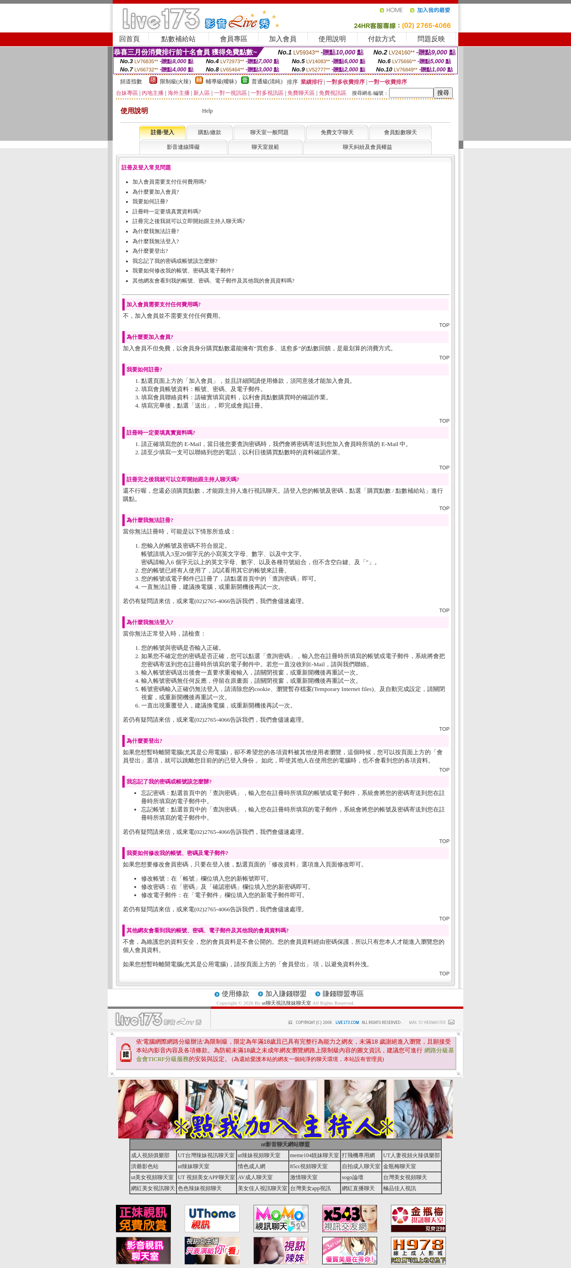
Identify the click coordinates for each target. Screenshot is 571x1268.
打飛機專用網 (358, 1155)
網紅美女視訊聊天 (153, 1188)
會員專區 (233, 39)
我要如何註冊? (150, 201)
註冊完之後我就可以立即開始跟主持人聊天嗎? (188, 221)
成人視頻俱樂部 (150, 1155)
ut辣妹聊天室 (193, 1166)
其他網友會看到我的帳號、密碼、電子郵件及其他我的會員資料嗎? (213, 281)
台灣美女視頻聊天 (405, 1177)
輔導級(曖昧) (221, 81)
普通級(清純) (267, 81)
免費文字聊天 (337, 132)
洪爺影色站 (145, 1166)
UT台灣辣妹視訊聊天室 (206, 1155)
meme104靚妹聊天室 (314, 1155)
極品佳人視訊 (399, 1188)
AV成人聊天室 (255, 1177)
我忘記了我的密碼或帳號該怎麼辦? (174, 261)
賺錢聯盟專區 (343, 993)
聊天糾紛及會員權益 (367, 147)
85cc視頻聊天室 (309, 1166)
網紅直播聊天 (358, 1188)
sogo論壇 (352, 1177)
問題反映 (431, 39)
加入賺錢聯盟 (286, 993)
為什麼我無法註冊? (155, 231)
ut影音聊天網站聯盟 (285, 1144)
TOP (444, 325)
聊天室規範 (265, 147)
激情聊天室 (304, 1177)
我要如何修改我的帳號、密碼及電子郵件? (183, 270)
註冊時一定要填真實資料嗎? (166, 211)
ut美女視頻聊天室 (152, 1177)
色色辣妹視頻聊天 (200, 1188)
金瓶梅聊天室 (399, 1166)
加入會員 (282, 39)
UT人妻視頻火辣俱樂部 (411, 1155)
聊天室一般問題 (269, 132)
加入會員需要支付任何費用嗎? (169, 182)
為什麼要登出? (150, 251)
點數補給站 (178, 39)
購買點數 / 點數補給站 (396, 490)
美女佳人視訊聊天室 (262, 1188)
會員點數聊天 (400, 132)
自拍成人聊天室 (361, 1166)
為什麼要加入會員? (155, 192)
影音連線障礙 (183, 147)
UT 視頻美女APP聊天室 (206, 1177)
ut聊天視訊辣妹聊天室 (286, 1003)
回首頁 (129, 39)
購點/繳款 (209, 132)
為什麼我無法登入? (155, 241)
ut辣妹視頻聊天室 (259, 1155)
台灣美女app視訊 (310, 1188)
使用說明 (332, 39)
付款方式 (381, 39)
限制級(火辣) (175, 81)
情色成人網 (251, 1166)
